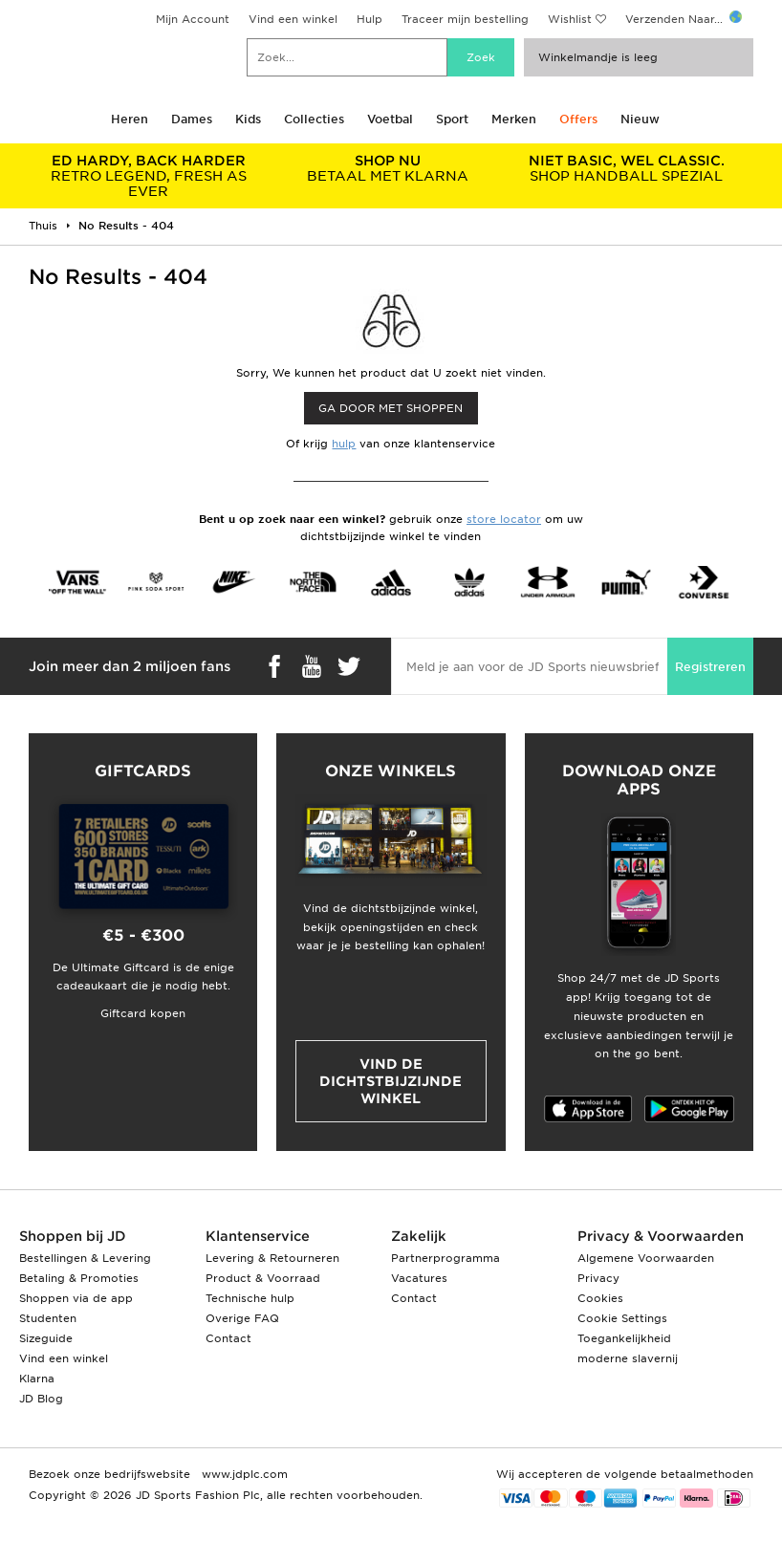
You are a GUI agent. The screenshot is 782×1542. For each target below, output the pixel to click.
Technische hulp (250, 1298)
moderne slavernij (627, 1358)
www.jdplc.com (243, 1474)
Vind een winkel (293, 19)
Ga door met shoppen (390, 408)
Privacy (598, 1278)
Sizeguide (46, 1338)
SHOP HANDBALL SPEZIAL (626, 168)
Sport (452, 119)
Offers (578, 119)
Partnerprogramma (445, 1258)
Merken (513, 119)
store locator (504, 519)
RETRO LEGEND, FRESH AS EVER (148, 176)
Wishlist (570, 19)
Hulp (369, 19)
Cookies (600, 1298)
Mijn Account (192, 19)
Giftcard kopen (142, 1013)
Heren (129, 119)
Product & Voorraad (263, 1278)
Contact (228, 1338)
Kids (248, 119)
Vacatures (419, 1278)
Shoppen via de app (76, 1298)
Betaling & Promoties (79, 1278)
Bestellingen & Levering (85, 1258)
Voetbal (390, 119)
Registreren (710, 667)
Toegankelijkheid (624, 1338)
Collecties (314, 119)
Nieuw (640, 119)
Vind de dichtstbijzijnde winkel (390, 1081)
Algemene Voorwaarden (645, 1258)
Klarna (36, 1378)
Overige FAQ (242, 1318)
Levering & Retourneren (272, 1258)
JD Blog (41, 1398)
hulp (344, 443)
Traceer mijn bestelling (465, 19)
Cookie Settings (622, 1318)
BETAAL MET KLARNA (387, 168)
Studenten (47, 1318)
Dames (191, 119)
